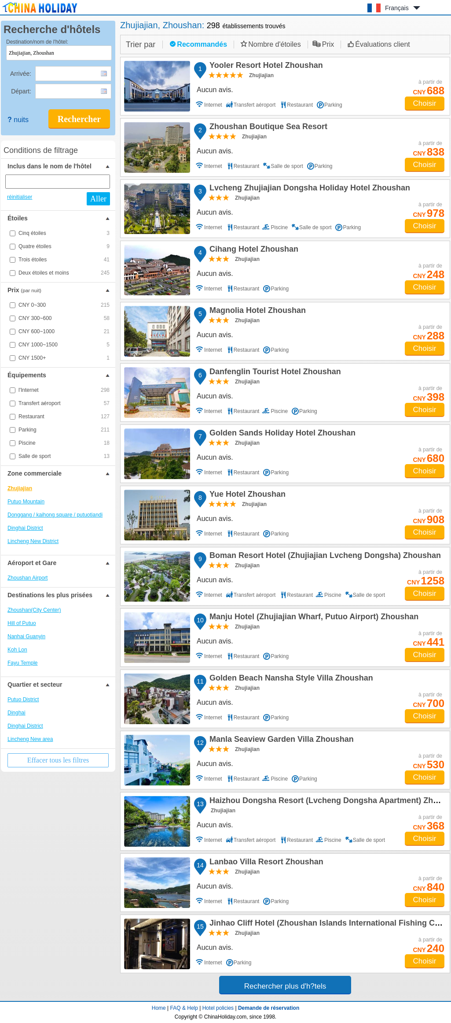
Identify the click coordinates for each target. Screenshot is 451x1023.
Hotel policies (218, 1008)
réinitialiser (19, 197)
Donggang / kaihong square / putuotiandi (55, 515)
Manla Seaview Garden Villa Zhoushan (280, 740)
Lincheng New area (30, 739)
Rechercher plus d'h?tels (285, 986)
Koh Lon (17, 650)
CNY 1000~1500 (64, 344)
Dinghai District (25, 528)
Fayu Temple (22, 663)
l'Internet (64, 390)
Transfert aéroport (64, 403)
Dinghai (16, 713)
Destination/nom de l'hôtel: (37, 42)
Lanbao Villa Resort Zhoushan (265, 863)
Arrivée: (21, 73)
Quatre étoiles (64, 246)
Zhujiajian (19, 488)
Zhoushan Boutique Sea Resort (267, 128)
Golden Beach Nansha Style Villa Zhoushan (290, 679)
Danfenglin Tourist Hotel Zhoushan (274, 373)
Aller (98, 198)
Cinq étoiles (64, 233)
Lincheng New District (33, 541)
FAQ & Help (184, 1008)
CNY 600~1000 (64, 331)
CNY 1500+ (64, 358)
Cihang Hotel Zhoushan (252, 250)
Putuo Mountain (25, 501)
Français (397, 7)
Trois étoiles (64, 259)
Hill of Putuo (21, 623)
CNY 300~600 (64, 318)
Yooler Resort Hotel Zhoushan (265, 66)
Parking (64, 429)
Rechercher (79, 119)
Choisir (424, 103)
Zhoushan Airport (27, 578)
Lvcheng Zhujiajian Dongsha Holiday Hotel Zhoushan (308, 189)
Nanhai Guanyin (26, 636)
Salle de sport (64, 456)
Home (159, 1008)
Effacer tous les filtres (58, 760)
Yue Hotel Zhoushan (246, 495)
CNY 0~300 (64, 305)
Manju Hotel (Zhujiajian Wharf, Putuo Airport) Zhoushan (312, 618)
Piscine (64, 443)
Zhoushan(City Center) (34, 610)
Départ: (22, 91)
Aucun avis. (215, 89)
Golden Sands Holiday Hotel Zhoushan (281, 434)
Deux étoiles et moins (64, 272)
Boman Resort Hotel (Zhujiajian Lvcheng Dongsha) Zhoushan (324, 556)
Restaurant (64, 416)
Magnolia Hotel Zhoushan (256, 311)
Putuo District (23, 699)
